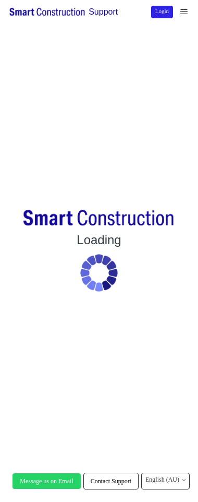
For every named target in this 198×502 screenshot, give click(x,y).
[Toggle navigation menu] (184, 12)
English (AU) (165, 479)
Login (162, 11)
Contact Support (111, 481)
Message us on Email (46, 481)
